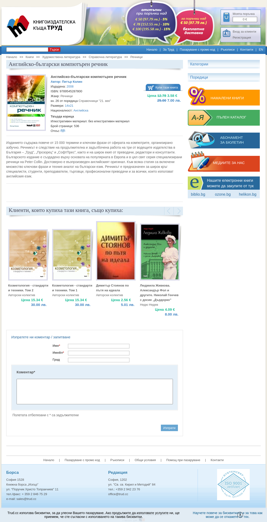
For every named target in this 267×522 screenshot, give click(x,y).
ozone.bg (223, 194)
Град (56, 359)
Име (56, 345)
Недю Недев (149, 304)
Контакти (246, 49)
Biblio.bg (198, 194)
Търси (54, 49)
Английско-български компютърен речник (89, 77)
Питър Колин (72, 81)
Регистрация (242, 37)
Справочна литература (105, 57)
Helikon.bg (247, 194)
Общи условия (145, 460)
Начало (151, 49)
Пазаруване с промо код (197, 49)
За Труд (168, 49)
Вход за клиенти (244, 31)
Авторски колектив (21, 295)
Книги (29, 57)
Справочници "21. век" (95, 101)
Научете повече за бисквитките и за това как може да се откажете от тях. (227, 515)
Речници (136, 57)
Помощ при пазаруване (183, 460)
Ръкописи (228, 49)
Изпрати (169, 428)
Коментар (26, 372)
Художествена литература (61, 57)
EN (261, 49)
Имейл (58, 352)
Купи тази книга (166, 87)
